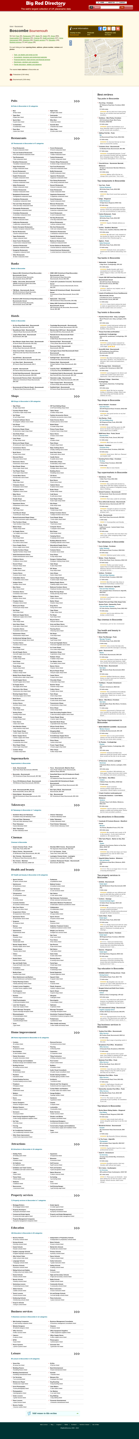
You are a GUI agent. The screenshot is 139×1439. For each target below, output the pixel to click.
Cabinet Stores (55, 485)
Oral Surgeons (17, 991)
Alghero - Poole (104, 241)
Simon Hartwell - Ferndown (107, 404)
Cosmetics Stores (18, 629)
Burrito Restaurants (19, 231)
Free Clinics (54, 940)
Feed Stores (54, 522)
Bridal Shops (54, 508)
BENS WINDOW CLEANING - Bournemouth (112, 727)
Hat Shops (16, 610)
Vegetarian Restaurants (57, 194)
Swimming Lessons (19, 1284)
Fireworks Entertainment (58, 1400)
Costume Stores (55, 550)
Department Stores (19, 503)
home (102, 2)
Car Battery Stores (56, 661)
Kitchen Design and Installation (23, 1061)
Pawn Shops (54, 443)
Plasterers (16, 1047)
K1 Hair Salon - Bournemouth (108, 666)
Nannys (15, 926)
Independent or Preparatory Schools (62, 1237)
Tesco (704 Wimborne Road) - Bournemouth (27, 781)
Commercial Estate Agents (21, 1214)
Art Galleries (17, 1163)
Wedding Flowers (18, 1368)
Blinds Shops (17, 526)
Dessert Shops (17, 564)
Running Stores (55, 958)
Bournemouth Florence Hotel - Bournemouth (27, 378)
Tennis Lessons (18, 1293)
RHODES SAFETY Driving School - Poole (112, 973)
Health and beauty (49, 38)
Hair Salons (54, 893)
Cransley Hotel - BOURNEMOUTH (61, 368)
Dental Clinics (17, 958)
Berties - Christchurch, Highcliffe (109, 586)
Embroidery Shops (56, 461)
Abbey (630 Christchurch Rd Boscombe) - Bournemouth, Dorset (63, 304)
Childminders (54, 907)
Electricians (17, 1070)
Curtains (15, 1042)
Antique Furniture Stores (58, 513)
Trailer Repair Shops (19, 731)
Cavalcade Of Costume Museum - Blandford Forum (113, 822)
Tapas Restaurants (19, 236)
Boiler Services (55, 1112)
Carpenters (53, 1051)
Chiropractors (17, 893)
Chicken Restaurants (19, 190)
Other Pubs (53, 129)
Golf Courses (54, 1163)
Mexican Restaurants (57, 204)
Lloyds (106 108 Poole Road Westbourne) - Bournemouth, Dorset (112, 279)
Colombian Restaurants (20, 213)
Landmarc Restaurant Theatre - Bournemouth (64, 861)
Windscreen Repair (19, 1382)
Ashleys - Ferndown (105, 573)
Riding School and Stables (21, 1270)
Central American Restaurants (60, 250)
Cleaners (53, 1326)
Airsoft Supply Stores (20, 680)
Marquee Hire (54, 1377)
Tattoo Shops (54, 410)
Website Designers (19, 1326)
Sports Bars (17, 120)
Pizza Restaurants (18, 148)
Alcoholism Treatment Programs (60, 1014)
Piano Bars (16, 129)
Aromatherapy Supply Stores (59, 735)
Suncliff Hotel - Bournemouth (22, 357)
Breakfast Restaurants (20, 162)
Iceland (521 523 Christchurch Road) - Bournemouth (62, 782)
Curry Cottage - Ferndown (107, 546)
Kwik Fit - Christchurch (106, 1152)
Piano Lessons (17, 1400)
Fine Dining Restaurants (58, 180)
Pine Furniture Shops (20, 522)
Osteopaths (16, 889)
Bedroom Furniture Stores (58, 587)
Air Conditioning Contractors (22, 1130)
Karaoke (53, 1372)
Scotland (73, 1424)
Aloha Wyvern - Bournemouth (22, 346)
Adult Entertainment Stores (21, 554)
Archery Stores (18, 703)
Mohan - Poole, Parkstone (107, 558)
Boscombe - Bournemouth (21, 774)
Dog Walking (54, 1396)
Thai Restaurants (18, 157)
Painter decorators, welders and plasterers (28, 64)
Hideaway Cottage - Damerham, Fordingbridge (109, 380)
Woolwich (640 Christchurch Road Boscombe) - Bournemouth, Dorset (28, 300)
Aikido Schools (18, 1289)
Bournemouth (19, 26)
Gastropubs (54, 115)
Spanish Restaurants (57, 236)
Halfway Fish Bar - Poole (107, 133)
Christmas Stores (18, 591)
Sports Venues (55, 916)
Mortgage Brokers (18, 1205)
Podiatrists (53, 879)
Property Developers (19, 1209)
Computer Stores (55, 526)
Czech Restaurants (56, 213)
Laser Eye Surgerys (19, 1005)
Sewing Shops (17, 712)
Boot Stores (54, 480)
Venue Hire (16, 1363)
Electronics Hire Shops (20, 689)
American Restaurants (57, 208)
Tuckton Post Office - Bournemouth (110, 1031)
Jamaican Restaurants (20, 245)
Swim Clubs (54, 954)
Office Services (18, 1330)
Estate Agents (54, 1205)
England (58, 1424)
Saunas (52, 981)
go (122, 7)
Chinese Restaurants (19, 180)
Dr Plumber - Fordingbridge (108, 742)
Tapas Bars (16, 115)
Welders (15, 1093)
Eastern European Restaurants (23, 227)
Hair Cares (53, 935)
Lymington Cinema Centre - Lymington (62, 856)
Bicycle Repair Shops (57, 670)
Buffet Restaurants (56, 171)
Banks (38, 36)
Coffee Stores (17, 568)
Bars (14, 110)
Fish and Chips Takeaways (21, 819)
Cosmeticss (17, 968)
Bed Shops (16, 536)
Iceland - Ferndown (105, 445)
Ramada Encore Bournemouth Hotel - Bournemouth (62, 336)
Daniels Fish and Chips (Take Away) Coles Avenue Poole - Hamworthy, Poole (112, 603)
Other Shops (54, 749)
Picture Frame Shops (57, 429)
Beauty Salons (17, 949)
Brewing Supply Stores (20, 694)
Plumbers (16, 1074)
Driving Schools (18, 1242)
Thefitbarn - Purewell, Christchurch (110, 683)
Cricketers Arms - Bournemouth (109, 146)
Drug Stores (54, 605)
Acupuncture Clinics (19, 912)
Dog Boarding (54, 1382)
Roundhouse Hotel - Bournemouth (24, 330)
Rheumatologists (18, 1014)
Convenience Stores (19, 447)
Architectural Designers (57, 1121)
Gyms (15, 1023)
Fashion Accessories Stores (59, 415)
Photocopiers (54, 1340)
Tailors (52, 438)
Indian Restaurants (56, 152)
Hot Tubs (16, 1121)
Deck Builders (17, 1051)
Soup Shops (54, 554)
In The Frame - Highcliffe (107, 1139)
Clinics (15, 954)
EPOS (15, 1340)
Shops (53, 36)
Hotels (45, 36)
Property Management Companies (24, 1219)
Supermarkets (14, 38)
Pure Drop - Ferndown (106, 103)
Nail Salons (53, 949)
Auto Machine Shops (19, 726)
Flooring (53, 1047)
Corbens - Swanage (105, 899)
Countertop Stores (19, 740)
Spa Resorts (54, 944)
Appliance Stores (18, 489)
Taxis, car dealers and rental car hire (26, 55)
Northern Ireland (84, 1424)
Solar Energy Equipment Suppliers (24, 1116)
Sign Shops (16, 406)
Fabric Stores (54, 596)
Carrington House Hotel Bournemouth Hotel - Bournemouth (64, 352)
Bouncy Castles (18, 1405)
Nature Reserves (55, 1172)
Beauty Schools (18, 1279)
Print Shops (17, 647)
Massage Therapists (56, 1009)
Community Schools (56, 1284)
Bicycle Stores (55, 619)
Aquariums (53, 1154)
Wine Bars (53, 120)
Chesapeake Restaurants (21, 208)
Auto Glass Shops (19, 624)
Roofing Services (18, 1065)
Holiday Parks (17, 1154)
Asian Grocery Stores (57, 420)
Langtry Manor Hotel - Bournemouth (24, 334)
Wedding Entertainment (20, 1372)
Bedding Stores (55, 471)
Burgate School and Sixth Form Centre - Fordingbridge (112, 989)
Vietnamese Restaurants (58, 231)
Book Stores (17, 452)
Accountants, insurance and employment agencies (30, 57)
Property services (39, 40)
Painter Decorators (19, 1056)
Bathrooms (16, 1088)
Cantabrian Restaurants (20, 199)
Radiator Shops (55, 657)
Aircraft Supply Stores (20, 652)
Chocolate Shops (55, 680)
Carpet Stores (54, 675)
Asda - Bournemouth (19, 768)
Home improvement (23, 1032)
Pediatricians (54, 1019)
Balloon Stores (17, 596)
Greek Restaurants (56, 199)
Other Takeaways (18, 828)
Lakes (15, 1172)
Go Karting (53, 1177)
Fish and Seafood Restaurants (22, 152)
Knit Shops (16, 424)
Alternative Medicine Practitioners (61, 902)
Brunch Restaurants (19, 171)
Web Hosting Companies (21, 1321)
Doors (15, 1098)
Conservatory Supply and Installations (62, 1126)
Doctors (52, 921)
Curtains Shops (18, 749)
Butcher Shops (55, 684)
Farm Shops (54, 694)
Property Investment (56, 1209)
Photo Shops (54, 740)
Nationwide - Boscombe (58, 298)
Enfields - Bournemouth (106, 882)
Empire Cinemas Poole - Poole (22, 847)
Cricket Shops (17, 717)
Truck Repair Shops (56, 517)
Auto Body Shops (18, 434)
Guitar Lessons (18, 1396)
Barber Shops (54, 601)
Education (52, 40)
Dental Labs (17, 940)
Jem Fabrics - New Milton (107, 778)
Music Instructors (56, 1289)
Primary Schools (55, 1251)
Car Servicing (17, 1377)
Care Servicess (55, 889)
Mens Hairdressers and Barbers (23, 977)
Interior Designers (18, 1102)
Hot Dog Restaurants (57, 217)
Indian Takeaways (56, 819)
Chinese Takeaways (56, 814)
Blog (52, 1424)
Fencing (15, 1126)
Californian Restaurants (20, 222)
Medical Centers (55, 884)
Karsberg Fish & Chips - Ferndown (110, 459)
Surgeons (16, 921)
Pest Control (54, 1061)
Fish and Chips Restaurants (22, 204)
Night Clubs (54, 110)
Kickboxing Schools (19, 1298)
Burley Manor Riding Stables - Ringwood (112, 1110)
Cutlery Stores (54, 689)
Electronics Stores (19, 461)
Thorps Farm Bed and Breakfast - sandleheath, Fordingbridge (109, 333)
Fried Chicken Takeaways (58, 824)
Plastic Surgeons (55, 986)
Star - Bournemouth (56, 794)
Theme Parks (17, 1177)
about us (111, 2)
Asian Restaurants (56, 190)
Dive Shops (16, 619)
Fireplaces (16, 1084)
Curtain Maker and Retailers (59, 1088)
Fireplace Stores (18, 601)
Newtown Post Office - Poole (108, 1060)
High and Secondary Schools (59, 1275)
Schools (53, 1270)
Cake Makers (54, 1386)
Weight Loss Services (57, 930)
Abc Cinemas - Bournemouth (22, 856)
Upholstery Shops (56, 652)
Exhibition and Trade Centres (22, 1167)
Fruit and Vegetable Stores (58, 643)
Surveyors (16, 1112)
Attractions (26, 40)
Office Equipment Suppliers (59, 1330)
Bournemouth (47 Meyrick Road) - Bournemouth (28, 387)
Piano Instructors (55, 1298)
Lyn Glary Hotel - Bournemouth (23, 362)
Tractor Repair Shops (57, 717)
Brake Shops (54, 489)
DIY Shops (53, 568)
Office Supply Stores (56, 1335)
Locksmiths (54, 1107)
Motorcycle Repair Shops (21, 443)
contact (122, 2)
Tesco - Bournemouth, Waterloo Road (62, 768)
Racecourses (17, 1186)
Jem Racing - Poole (105, 418)
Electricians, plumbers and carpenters (26, 62)
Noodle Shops (17, 499)
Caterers (15, 1335)
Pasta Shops (17, 666)
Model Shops (54, 424)
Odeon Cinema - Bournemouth (23, 851)
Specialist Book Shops (57, 722)
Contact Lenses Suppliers (21, 986)
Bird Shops (53, 531)
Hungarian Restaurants (20, 250)
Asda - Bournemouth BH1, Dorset (23, 789)
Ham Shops (16, 708)
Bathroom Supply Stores (21, 615)
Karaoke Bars (54, 124)
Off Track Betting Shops (58, 406)
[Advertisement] (69, 17)
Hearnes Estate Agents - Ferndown (110, 933)
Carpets (52, 1102)
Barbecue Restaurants (57, 241)
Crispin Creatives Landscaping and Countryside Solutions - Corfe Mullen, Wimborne (111, 795)
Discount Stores (18, 457)
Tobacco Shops (18, 670)
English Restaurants (19, 176)
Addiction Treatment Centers (59, 926)
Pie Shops (53, 615)
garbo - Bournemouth (106, 650)
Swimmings (54, 968)
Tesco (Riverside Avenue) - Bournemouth (112, 502)
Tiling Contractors (56, 1056)
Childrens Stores (18, 559)
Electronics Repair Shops (21, 429)
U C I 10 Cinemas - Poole (58, 851)
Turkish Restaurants (56, 157)
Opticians (53, 1005)
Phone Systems (18, 1344)
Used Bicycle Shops (19, 513)
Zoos (51, 1181)
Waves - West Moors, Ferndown (109, 700)
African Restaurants (56, 222)
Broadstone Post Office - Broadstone (111, 1045)
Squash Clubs (54, 977)
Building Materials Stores (58, 540)
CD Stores (53, 475)
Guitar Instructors (56, 1261)
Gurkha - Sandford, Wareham (108, 227)
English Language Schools (21, 1251)
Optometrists (17, 930)
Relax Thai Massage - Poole (108, 637)
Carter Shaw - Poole (105, 916)
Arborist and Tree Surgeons (59, 1084)
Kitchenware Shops (19, 633)
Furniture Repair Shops (20, 410)
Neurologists (54, 1000)
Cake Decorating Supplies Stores (60, 712)
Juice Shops (54, 573)
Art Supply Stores (18, 531)
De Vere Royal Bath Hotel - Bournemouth (26, 325)
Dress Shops (54, 708)
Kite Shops (53, 503)
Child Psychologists (19, 1000)
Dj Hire (52, 1363)
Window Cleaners (18, 1107)
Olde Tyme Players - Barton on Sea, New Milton (112, 840)
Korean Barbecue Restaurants (60, 245)
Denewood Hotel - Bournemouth (60, 341)
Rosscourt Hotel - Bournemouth (60, 346)
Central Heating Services (21, 1079)
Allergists (53, 995)
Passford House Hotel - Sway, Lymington (112, 316)
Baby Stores (17, 494)
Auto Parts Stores (56, 452)
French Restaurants (56, 148)
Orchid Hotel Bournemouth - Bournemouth (26, 373)
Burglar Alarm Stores (57, 466)
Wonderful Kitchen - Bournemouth (110, 1125)
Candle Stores (54, 457)
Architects (53, 1079)
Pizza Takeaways (18, 824)
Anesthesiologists (19, 1019)
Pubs (17, 36)
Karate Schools (18, 1247)
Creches (15, 898)
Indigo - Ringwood (105, 198)
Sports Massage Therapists (21, 1009)
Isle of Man (95, 1424)
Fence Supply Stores (19, 545)
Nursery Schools (18, 1237)
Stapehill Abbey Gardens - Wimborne (111, 858)
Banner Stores (54, 666)
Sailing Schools (55, 1265)
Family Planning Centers (21, 981)
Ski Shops (53, 633)
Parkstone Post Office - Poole (108, 1075)
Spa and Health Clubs (20, 963)
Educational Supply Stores (58, 545)
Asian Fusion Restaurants (21, 241)
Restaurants (27, 36)
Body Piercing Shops (57, 591)
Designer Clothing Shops (58, 559)
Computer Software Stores (21, 420)
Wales (66, 1424)
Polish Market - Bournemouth (22, 794)
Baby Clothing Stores (57, 447)
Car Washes (54, 1391)
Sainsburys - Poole (105, 477)
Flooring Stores (55, 629)
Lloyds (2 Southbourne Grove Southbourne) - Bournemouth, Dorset (113, 294)
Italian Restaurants (19, 185)
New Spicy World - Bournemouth (60, 789)
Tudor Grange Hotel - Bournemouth (61, 382)
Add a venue (44, 1424)
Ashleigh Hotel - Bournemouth (60, 357)
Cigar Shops (54, 610)
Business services (15, 42)
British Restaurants (19, 217)
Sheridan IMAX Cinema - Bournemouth (62, 847)
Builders (53, 1065)
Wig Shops (16, 480)
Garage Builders (55, 1093)
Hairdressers (17, 884)
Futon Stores (17, 722)
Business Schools (19, 1265)
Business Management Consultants (61, 1321)
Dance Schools (55, 1256)
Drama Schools (18, 1275)
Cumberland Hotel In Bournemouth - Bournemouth (66, 373)
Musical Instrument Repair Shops (23, 517)
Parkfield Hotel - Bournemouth (60, 387)
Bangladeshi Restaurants (21, 194)
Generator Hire (55, 1344)
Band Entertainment (56, 1368)
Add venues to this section (44, 1413)
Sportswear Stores (19, 916)
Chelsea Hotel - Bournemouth (59, 362)
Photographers (17, 1391)
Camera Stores (17, 573)
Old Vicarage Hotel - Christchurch (110, 366)
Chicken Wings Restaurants (59, 162)
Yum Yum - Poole (104, 185)
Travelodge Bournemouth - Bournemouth (63, 325)
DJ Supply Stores (18, 684)
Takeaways (26, 38)
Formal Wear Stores (19, 475)
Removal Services (56, 1042)
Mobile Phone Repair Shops (22, 675)
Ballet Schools (55, 1279)
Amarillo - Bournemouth (20, 368)
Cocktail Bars (17, 124)
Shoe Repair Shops (19, 745)
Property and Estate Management (61, 1214)
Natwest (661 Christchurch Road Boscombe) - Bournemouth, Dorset (27, 274)
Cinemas (37, 38)
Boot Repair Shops (19, 466)
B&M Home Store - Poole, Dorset (109, 433)
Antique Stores (17, 582)
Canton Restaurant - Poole (107, 214)
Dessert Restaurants (56, 185)
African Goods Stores (57, 726)
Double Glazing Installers (58, 1074)
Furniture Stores (18, 643)
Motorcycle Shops (19, 605)
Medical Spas (17, 972)
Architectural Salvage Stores (22, 638)
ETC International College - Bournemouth (112, 1007)
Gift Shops (16, 508)
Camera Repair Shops (57, 578)
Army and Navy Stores (57, 624)
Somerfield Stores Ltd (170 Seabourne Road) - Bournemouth (65, 775)
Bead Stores (17, 698)
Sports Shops (54, 991)
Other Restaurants (19, 255)
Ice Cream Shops (55, 647)
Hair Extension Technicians (59, 898)
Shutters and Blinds (56, 1116)
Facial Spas (54, 963)
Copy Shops (17, 438)
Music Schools (55, 1242)
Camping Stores (55, 536)
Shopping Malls (55, 731)
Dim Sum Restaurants (57, 227)
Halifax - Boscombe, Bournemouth (24, 281)
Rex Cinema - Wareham (20, 861)
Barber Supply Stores (20, 735)
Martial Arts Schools (56, 1247)
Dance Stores (54, 434)
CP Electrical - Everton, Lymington (110, 761)
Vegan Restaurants (19, 166)
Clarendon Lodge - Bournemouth (60, 378)
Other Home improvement (21, 1135)
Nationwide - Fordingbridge (108, 262)
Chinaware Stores (18, 485)
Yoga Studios (54, 912)
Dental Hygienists (56, 972)
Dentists (15, 995)
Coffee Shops (17, 657)
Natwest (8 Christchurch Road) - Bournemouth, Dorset (65, 291)
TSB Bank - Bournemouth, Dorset (23, 290)
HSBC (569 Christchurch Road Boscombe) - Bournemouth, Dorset (64, 274)
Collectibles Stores (19, 578)
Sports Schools (18, 879)
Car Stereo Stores (18, 540)
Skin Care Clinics (18, 907)
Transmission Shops (56, 703)
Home (11, 26)
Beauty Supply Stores (20, 944)
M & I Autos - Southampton (107, 1168)
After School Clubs (19, 1256)
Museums (53, 1158)
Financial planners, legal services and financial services (32, 60)
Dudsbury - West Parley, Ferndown (110, 118)
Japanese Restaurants (57, 176)
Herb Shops (17, 661)
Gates (52, 1130)
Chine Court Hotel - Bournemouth (23, 351)
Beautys (15, 935)
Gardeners (53, 1098)
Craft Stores (54, 494)
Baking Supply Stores (57, 582)
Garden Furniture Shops (20, 550)
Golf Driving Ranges (56, 1186)
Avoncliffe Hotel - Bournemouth (109, 349)
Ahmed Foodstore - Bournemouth (110, 492)
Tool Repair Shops (19, 471)
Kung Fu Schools (18, 1302)
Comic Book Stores (56, 698)
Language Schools (19, 1261)
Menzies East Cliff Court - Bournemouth (63, 330)
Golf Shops (53, 638)
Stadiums (16, 1181)
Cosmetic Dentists (19, 902)
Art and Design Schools (57, 1293)
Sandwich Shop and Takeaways (23, 814)
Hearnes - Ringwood (105, 950)
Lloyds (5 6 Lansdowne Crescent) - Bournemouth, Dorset (66, 283)
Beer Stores (17, 587)
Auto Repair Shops (56, 499)
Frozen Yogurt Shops (57, 745)
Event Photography (19, 1386)
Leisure (30, 42)
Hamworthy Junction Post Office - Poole (112, 1089)
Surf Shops (16, 415)
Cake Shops (54, 564)
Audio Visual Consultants (58, 1070)
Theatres (16, 1158)
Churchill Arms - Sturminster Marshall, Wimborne (111, 164)
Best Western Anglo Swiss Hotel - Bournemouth (28, 341)
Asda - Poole (103, 525)
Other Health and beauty (58, 1023)
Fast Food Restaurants (57, 166)
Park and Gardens (56, 1167)
